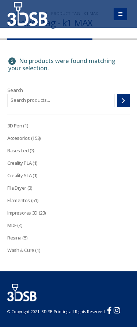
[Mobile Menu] (120, 14)
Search (15, 90)
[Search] (123, 100)
